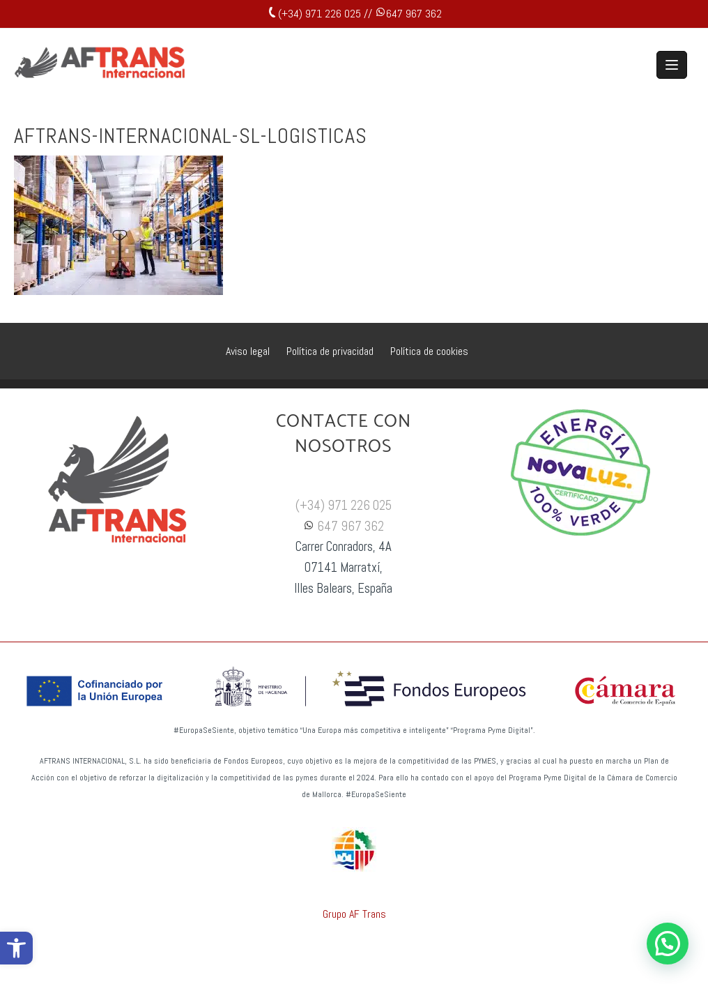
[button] (16, 948)
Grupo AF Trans (354, 914)
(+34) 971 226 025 (343, 505)
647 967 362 (414, 13)
